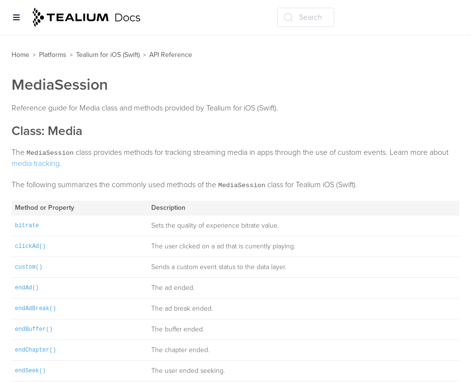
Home (20, 55)
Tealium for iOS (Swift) (108, 55)
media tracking (36, 163)
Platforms (52, 55)
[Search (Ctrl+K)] (305, 17)
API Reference (170, 55)
